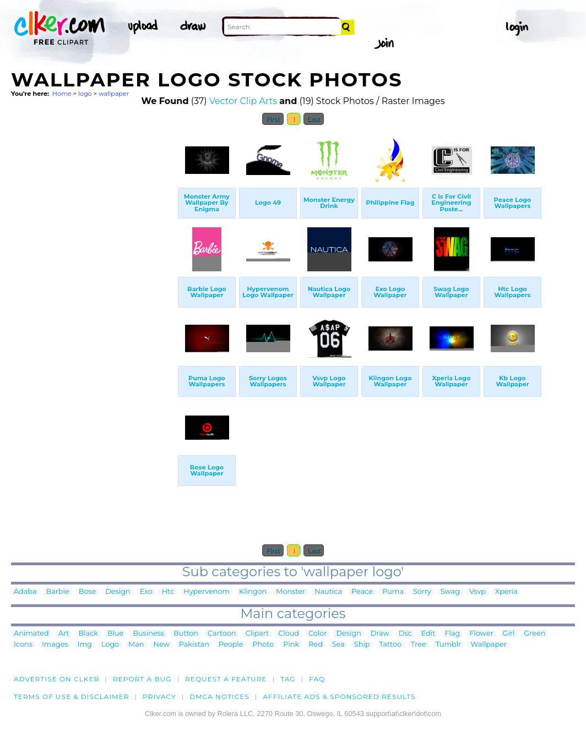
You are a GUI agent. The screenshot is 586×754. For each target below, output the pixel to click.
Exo (146, 591)
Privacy (159, 696)
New (162, 644)
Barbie (57, 591)
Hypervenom (206, 591)
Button (185, 633)
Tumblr (449, 644)
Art (63, 633)
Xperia (506, 591)
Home (62, 93)
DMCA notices (219, 696)
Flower (481, 633)
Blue (115, 633)
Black (87, 633)
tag (287, 679)
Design (117, 591)
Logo (110, 644)
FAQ (317, 679)
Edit (428, 633)
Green (534, 633)
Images (55, 644)
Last (313, 119)
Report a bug (142, 679)
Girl (509, 633)
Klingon (253, 591)
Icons (23, 644)
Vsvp (477, 591)
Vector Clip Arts (243, 101)
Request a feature (226, 679)
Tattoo (390, 644)
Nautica (328, 591)
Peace (362, 591)
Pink (291, 644)
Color (317, 633)
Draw (380, 633)
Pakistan (194, 644)
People (231, 644)
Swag (450, 591)
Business (148, 633)
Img (85, 644)
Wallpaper (488, 644)
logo (85, 93)
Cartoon (222, 633)
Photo (263, 644)
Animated (31, 633)
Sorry (422, 591)
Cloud (288, 633)
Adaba (25, 591)
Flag (452, 633)
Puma (393, 591)
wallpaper (114, 93)
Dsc (405, 633)
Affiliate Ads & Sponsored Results (339, 696)
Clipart (257, 633)
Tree (418, 644)
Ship (362, 644)
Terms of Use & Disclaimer (71, 696)
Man (136, 644)
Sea (338, 644)
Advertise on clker (56, 679)
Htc (168, 591)
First (273, 119)
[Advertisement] (93, 296)
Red (315, 644)
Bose (87, 591)
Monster (290, 591)
